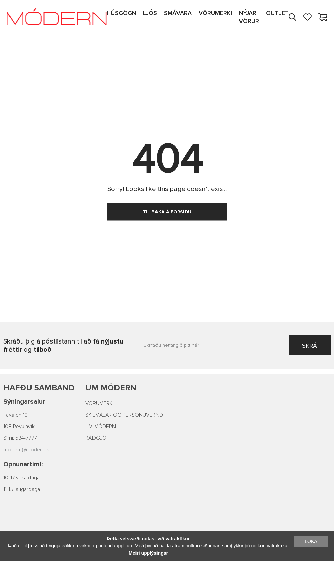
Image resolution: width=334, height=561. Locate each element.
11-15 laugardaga (21, 489)
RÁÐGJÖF (97, 438)
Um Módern (111, 388)
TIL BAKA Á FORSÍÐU (167, 212)
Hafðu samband (39, 388)
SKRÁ (309, 345)
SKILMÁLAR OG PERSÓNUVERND (124, 415)
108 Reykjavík (19, 426)
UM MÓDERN (100, 426)
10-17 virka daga (21, 477)
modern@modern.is (26, 449)
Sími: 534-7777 (20, 438)
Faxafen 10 (15, 415)
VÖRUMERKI (99, 403)
